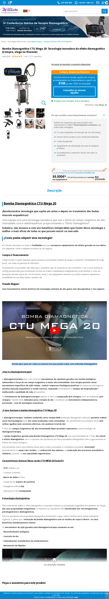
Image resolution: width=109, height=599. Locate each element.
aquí (76, 597)
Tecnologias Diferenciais (16, 42)
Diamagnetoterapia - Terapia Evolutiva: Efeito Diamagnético (49, 42)
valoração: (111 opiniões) (22, 57)
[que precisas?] (85, 11)
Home (3, 42)
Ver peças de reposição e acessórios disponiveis (70, 64)
